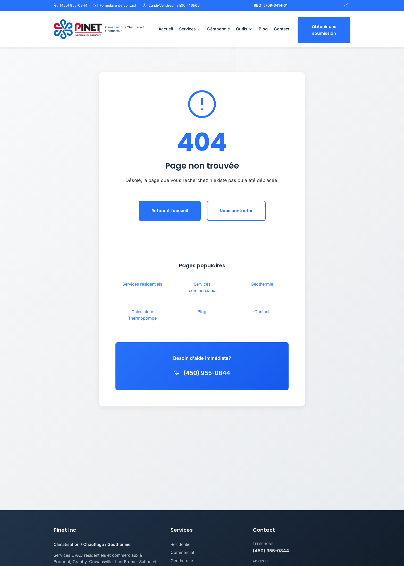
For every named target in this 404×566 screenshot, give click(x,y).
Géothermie (218, 28)
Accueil (165, 28)
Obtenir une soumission (324, 28)
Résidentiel (181, 542)
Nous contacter (236, 209)
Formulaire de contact (115, 5)
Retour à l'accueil (170, 209)
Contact (281, 28)
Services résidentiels (142, 282)
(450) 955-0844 (70, 5)
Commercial (182, 550)
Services (190, 28)
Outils (244, 28)
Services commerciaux (202, 286)
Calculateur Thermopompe (142, 313)
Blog (263, 28)
